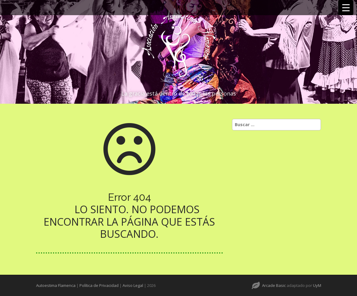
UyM (317, 285)
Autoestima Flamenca (56, 285)
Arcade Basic (274, 285)
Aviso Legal (133, 285)
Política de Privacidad (99, 285)
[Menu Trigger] (345, 7)
